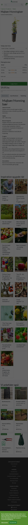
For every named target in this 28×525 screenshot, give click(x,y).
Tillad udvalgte (4, 522)
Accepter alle (13, 522)
